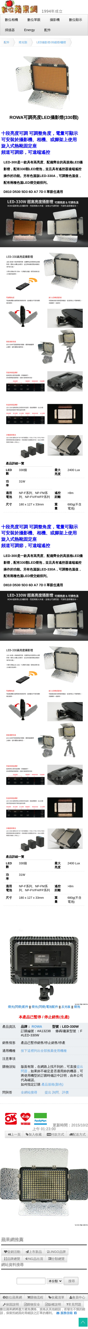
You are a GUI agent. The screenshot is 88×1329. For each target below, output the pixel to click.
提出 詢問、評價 (57, 1092)
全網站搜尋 (29, 1092)
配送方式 (77, 1134)
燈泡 (77, 1007)
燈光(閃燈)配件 (18, 1007)
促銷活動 (12, 1252)
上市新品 (34, 1252)
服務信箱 (64, 1313)
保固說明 (11, 1304)
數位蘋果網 (12, 1297)
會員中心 (77, 1297)
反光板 (65, 1007)
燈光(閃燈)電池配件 (45, 1007)
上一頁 (14, 1134)
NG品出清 (34, 1259)
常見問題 (73, 1304)
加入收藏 (34, 1134)
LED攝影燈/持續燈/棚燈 (51, 42)
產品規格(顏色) (52, 1084)
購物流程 (35, 1297)
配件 (6, 42)
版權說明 (53, 1304)
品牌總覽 (12, 1259)
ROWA (37, 1026)
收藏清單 (56, 1297)
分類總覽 (56, 1259)
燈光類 (23, 42)
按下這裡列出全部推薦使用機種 (44, 1051)
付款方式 (55, 1134)
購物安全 (32, 1304)
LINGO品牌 (56, 1252)
